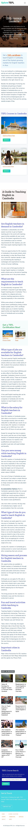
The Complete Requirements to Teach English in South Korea (7, 732)
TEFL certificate (13, 55)
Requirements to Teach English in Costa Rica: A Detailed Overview (21, 687)
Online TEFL (12, 816)
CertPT (3, 816)
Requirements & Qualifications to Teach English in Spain (21, 708)
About (3, 819)
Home (3, 814)
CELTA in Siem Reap (8, 166)
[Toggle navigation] (25, 2)
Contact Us (7, 806)
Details (6, 140)
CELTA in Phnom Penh (9, 135)
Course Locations (13, 814)
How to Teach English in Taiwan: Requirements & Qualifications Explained (6, 710)
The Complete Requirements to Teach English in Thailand (21, 732)
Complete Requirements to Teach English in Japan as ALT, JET (7, 753)
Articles (21, 816)
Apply (10, 819)
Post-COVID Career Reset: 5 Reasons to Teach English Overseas (20, 753)
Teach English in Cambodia (13, 34)
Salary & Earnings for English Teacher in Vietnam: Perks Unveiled (7, 687)
